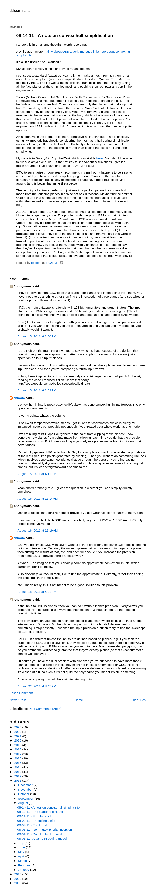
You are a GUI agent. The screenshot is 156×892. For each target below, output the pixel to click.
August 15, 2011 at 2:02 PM (37, 390)
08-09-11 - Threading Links (36, 820)
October (24, 794)
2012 (18, 776)
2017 (18, 754)
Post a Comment (21, 693)
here (99, 158)
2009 (18, 878)
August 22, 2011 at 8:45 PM (37, 686)
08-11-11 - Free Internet (34, 816)
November (26, 789)
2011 (18, 780)
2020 (18, 740)
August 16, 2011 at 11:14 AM (38, 498)
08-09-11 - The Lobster (33, 825)
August (23, 803)
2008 (18, 883)
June (22, 847)
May (21, 852)
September (26, 798)
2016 (18, 758)
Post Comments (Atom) (45, 708)
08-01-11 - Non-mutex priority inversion (44, 829)
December (26, 785)
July (21, 843)
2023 (18, 727)
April (21, 856)
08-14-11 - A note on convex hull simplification (49, 807)
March (23, 860)
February (24, 865)
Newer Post (18, 700)
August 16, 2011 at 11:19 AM (38, 530)
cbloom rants (20, 11)
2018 (18, 749)
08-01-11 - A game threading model (42, 838)
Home (79, 700)
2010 (18, 874)
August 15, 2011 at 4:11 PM (37, 474)
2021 (18, 736)
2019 (18, 745)
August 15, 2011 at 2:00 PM (37, 336)
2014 (18, 767)
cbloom (19, 398)
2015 (18, 763)
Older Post (139, 700)
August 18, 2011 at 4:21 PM (37, 591)
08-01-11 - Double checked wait (39, 834)
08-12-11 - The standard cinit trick (40, 811)
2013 (18, 771)
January (24, 869)
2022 (18, 731)
